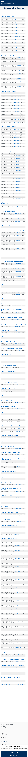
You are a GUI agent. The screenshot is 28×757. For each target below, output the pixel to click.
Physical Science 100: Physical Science (9, 538)
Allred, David (17, 319)
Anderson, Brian (16, 206)
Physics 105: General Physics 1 (7, 16)
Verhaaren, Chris (17, 18)
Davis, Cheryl (19, 57)
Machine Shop (3, 736)
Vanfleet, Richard (18, 292)
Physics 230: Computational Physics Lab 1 (9, 303)
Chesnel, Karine (18, 390)
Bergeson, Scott (18, 153)
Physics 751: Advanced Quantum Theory (9, 525)
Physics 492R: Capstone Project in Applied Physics (11, 400)
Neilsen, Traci (19, 442)
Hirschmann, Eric (18, 491)
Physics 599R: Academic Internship (8, 471)
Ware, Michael (18, 313)
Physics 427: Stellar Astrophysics (8, 377)
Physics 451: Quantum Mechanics (8, 388)
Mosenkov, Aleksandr (18, 213)
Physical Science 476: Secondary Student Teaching (11, 671)
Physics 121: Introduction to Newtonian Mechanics (11, 151)
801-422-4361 (3, 729)
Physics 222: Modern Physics (7, 284)
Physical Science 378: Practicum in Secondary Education (12, 665)
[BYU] (2, 1)
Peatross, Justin (17, 257)
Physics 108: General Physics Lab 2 (8, 126)
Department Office (4, 734)
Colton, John (18, 384)
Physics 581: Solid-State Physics (8, 446)
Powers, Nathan (16, 93)
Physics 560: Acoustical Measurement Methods (10, 435)
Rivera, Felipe (19, 461)
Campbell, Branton (16, 129)
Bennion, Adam (18, 661)
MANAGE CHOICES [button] (14, 752)
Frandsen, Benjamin (18, 356)
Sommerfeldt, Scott (17, 205)
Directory (2, 733)
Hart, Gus (18, 350)
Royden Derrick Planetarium (5, 738)
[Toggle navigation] (26, 1)
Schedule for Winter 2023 (21, 684)
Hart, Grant (17, 312)
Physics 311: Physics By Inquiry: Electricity (10, 336)
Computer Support (3, 737)
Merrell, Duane (18, 431)
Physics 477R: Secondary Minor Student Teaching (11, 395)
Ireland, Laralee (17, 542)
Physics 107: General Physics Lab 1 (8, 91)
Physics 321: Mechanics (6, 354)
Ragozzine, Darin (17, 221)
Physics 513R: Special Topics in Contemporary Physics (12, 425)
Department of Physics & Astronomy (7, 3)
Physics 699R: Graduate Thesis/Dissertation (10, 512)
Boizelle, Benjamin (18, 484)
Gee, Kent (18, 408)
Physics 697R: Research (6, 506)
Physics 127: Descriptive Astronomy (8, 211)
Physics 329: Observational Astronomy (9, 359)
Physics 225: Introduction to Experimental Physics (11, 290)
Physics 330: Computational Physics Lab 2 (9, 365)
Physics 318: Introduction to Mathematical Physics (11, 348)
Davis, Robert (19, 454)
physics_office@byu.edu (4, 727)
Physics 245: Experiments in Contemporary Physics (11, 317)
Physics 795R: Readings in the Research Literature (11, 531)
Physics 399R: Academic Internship (8, 371)
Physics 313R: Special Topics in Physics (9, 341)
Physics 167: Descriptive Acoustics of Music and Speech (12, 230)
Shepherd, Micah (18, 232)
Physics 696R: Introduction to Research (9, 501)
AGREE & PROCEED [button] (14, 755)
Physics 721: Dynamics (5, 519)
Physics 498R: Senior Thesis (7, 412)
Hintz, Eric (18, 361)
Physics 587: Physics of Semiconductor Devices (10, 452)
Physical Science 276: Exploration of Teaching (10, 652)
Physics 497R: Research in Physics (8, 406)
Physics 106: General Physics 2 (7, 55)
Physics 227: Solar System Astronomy (9, 298)
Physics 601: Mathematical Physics (8, 477)
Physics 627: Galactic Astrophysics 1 (8, 482)
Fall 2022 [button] (6, 12)
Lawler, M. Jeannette (18, 343)
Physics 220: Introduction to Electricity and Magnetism (12, 261)
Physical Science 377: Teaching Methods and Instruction (12, 659)
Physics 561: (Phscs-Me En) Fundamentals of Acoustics (12, 441)
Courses (3, 5)
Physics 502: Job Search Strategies (8, 417)
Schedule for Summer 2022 (5, 684)
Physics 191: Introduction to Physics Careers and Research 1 (13, 256)
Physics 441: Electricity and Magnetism (9, 382)
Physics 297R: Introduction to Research (9, 330)
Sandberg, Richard (18, 320)
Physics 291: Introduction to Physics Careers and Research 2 (13, 324)
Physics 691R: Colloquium (6, 495)
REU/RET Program (3, 744)
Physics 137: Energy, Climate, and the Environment (11, 225)
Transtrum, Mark (16, 402)
